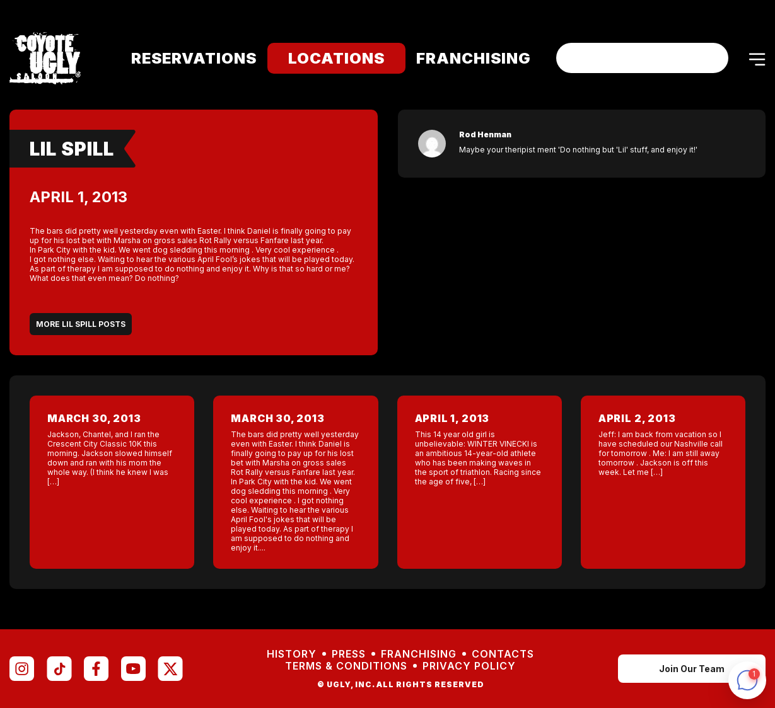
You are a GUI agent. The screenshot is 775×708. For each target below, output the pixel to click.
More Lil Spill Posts (80, 324)
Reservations (185, 58)
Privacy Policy (469, 666)
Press (349, 654)
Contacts (503, 654)
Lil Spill (72, 148)
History (292, 654)
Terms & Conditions (346, 666)
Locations (328, 58)
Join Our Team (692, 668)
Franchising (465, 58)
